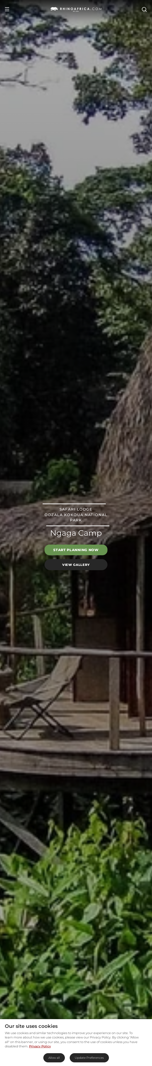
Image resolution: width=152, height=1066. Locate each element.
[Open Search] (144, 9)
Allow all (54, 1057)
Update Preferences (89, 1057)
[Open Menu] (7, 9)
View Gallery (76, 564)
